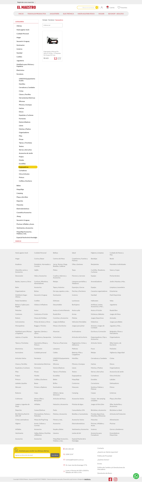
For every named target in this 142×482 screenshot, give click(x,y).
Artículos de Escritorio (79, 337)
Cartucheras (57, 337)
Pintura (21, 177)
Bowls (112, 258)
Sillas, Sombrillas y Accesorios (116, 405)
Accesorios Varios (78, 399)
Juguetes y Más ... (115, 326)
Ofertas (19, 26)
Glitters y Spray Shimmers (58, 394)
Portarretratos (115, 276)
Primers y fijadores (40, 387)
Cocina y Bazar (39, 258)
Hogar (19, 37)
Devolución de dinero (104, 473)
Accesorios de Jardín (26, 153)
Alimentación (114, 420)
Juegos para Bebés (116, 322)
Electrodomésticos (23, 209)
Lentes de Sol (76, 433)
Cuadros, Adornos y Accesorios (59, 277)
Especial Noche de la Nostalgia (27, 237)
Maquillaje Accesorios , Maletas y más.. (24, 233)
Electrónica (20, 70)
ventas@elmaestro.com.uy (73, 460)
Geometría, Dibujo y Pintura (41, 344)
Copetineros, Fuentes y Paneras (80, 259)
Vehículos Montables (79, 322)
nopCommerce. (74, 479)
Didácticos (94, 322)
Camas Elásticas (39, 410)
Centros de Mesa (59, 258)
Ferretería (51, 20)
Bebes (19, 185)
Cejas (36, 393)
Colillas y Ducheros (25, 181)
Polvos (112, 387)
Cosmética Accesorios (24, 212)
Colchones (18, 399)
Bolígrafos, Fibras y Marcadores (116, 332)
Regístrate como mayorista (26, 2)
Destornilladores (24, 122)
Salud (74, 253)
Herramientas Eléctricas (27, 98)
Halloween (94, 301)
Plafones (75, 349)
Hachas (21, 108)
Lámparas (56, 349)
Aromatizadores (96, 281)
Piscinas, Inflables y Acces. (25, 224)
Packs (55, 410)
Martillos (22, 84)
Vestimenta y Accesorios (25, 228)
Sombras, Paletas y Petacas (97, 388)
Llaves (21, 125)
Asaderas (18, 264)
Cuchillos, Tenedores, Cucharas (98, 271)
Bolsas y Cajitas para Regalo (22, 305)
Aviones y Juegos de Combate (97, 327)
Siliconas (22, 101)
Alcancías (56, 331)
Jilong (19, 216)
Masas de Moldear (40, 318)
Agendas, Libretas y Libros (40, 332)
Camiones (18, 314)
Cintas (21, 91)
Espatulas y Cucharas (26, 115)
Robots (17, 318)
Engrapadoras (23, 167)
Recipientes (95, 264)
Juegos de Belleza (59, 322)
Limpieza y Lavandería (117, 287)
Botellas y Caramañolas (80, 414)
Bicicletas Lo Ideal (116, 410)
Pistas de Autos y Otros (42, 322)
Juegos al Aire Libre (97, 404)
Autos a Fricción (96, 310)
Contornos (75, 383)
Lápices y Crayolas (21, 337)
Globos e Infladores (41, 305)
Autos (36, 310)
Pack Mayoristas (115, 295)
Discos (21, 112)
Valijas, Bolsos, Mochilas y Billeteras (42, 434)
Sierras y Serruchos (25, 150)
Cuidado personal (40, 352)
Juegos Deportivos (97, 318)
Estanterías (113, 291)
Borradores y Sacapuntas (42, 337)
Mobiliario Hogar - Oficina (21, 296)
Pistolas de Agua (77, 404)
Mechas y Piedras (25, 129)
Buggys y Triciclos (40, 326)
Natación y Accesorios (60, 404)
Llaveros (56, 433)
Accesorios (38, 287)
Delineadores (114, 383)
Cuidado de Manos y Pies (117, 254)
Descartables (57, 305)
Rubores (18, 393)
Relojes (55, 281)
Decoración (19, 276)
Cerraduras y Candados (27, 87)
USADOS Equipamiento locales (27, 79)
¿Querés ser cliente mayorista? (107, 452)
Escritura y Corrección (98, 331)
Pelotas (74, 318)
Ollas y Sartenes (77, 264)
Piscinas (112, 423)
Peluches (18, 310)
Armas (74, 314)
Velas (111, 301)
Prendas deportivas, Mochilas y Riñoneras (98, 415)
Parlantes (113, 349)
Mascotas (20, 205)
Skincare (18, 387)
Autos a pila (76, 310)
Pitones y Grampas (25, 105)
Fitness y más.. (58, 420)
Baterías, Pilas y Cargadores (77, 353)
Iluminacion (21, 45)
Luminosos (75, 301)
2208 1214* (68, 454)
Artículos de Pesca (59, 399)
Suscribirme (55, 455)
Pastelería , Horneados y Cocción (42, 265)
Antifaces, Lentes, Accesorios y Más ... (97, 305)
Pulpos (21, 157)
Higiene (18, 423)
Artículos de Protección (118, 414)
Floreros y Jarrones (78, 276)
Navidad (19, 53)
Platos (55, 270)
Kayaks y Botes (58, 429)
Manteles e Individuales (118, 264)
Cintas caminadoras (22, 420)
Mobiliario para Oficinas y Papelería (25, 65)
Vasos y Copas (115, 270)
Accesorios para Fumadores (96, 434)
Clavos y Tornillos (25, 94)
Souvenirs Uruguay (23, 41)
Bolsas (36, 291)
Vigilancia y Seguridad (117, 352)
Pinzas (21, 139)
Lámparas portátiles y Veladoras (79, 282)
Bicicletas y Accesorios (98, 410)
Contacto (100, 448)
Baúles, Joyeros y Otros (23, 281)
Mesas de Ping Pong (41, 420)
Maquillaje (20, 189)
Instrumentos (20, 322)
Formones (22, 118)
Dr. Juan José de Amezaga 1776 (75, 465)
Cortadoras (23, 170)
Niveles (21, 160)
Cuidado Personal (23, 34)
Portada (45, 20)
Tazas (74, 270)
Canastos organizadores (99, 291)
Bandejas (94, 258)
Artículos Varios (96, 343)
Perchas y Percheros (79, 291)
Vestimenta (19, 433)
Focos (93, 349)
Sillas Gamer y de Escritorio (115, 344)
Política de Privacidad (104, 456)
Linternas (113, 393)
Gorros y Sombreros (116, 429)
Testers (21, 146)
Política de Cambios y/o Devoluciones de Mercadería (111, 468)
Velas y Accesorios (40, 276)
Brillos (55, 383)
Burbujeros (76, 305)
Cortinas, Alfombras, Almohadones (41, 282)
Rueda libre (113, 310)
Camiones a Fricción (41, 314)
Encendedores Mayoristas (114, 434)
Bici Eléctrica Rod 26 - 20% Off (22, 415)
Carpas (93, 393)
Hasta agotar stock (23, 30)
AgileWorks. (87, 479)
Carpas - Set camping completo (98, 399)
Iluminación (38, 349)
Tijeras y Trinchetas (25, 143)
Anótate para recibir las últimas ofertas (31, 450)
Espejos (93, 276)
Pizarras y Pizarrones (60, 343)
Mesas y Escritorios (59, 326)
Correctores (95, 383)
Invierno (19, 49)
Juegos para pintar (78, 326)
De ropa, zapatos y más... (61, 291)
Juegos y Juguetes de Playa (22, 405)
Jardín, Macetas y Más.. (117, 281)
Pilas (20, 136)
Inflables (37, 404)
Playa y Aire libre (22, 197)
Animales (113, 318)
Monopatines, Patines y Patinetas (42, 415)
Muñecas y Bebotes (97, 314)
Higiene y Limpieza (97, 253)
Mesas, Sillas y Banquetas (39, 399)
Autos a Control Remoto (61, 310)
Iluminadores (57, 387)
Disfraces (56, 301)
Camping (20, 193)
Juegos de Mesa (115, 314)
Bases (36, 383)
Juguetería (20, 60)
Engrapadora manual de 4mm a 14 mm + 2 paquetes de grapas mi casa (52, 53)
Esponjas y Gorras (78, 287)
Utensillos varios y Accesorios (21, 271)
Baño (17, 287)
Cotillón (19, 57)
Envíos (99, 463)
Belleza (55, 253)
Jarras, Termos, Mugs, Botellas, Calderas (60, 265)
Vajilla (36, 270)
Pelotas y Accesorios (60, 414)
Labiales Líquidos (21, 383)
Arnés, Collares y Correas (40, 424)
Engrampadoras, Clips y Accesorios (99, 338)
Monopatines (19, 326)
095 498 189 (68, 449)
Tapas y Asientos (58, 287)
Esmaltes (94, 379)
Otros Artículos (24, 174)
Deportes (20, 201)
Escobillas (22, 164)
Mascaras (75, 387)
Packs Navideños (21, 301)
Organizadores (24, 132)
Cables (55, 352)
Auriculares (19, 352)
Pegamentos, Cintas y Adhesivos (79, 344)
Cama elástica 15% (78, 410)
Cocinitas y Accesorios (60, 318)
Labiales (112, 379)
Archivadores (76, 331)
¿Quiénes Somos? (103, 460)
